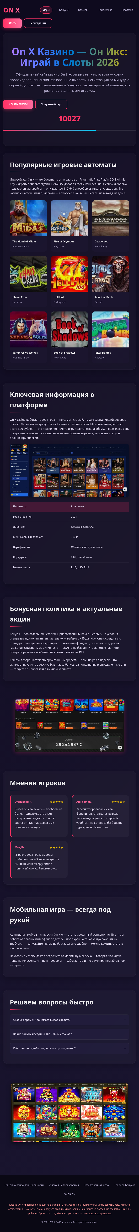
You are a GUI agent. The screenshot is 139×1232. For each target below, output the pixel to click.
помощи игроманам (100, 1213)
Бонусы (64, 10)
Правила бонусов (124, 1185)
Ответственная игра (96, 1185)
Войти (12, 22)
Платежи (127, 10)
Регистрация (38, 23)
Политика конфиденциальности (24, 1185)
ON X (11, 10)
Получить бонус (51, 104)
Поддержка (105, 10)
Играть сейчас (18, 104)
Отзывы (83, 10)
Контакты (69, 1194)
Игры (46, 10)
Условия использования (63, 1185)
